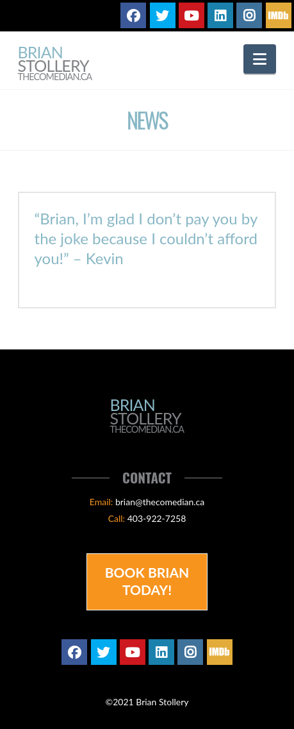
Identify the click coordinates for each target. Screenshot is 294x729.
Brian (55, 64)
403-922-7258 (156, 518)
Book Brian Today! (147, 581)
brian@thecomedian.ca (159, 501)
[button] (259, 59)
